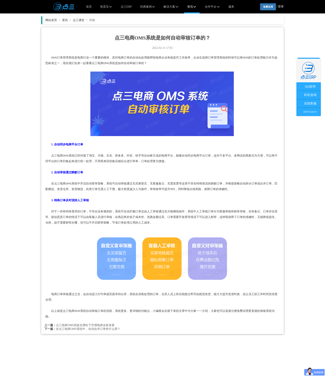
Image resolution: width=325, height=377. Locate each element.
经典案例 (147, 6)
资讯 (192, 6)
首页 (89, 6)
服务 (231, 6)
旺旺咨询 (309, 95)
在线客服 (309, 103)
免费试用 (268, 6)
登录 (281, 6)
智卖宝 (106, 6)
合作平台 (212, 6)
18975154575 (309, 111)
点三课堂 (80, 20)
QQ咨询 (309, 86)
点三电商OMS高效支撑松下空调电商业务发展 (85, 325)
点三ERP (126, 6)
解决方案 (171, 6)
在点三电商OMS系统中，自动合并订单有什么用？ (88, 328)
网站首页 (52, 20)
